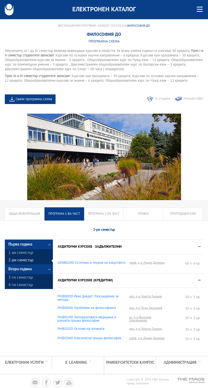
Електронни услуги (24, 362)
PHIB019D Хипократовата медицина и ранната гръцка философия (86, 319)
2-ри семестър (20, 260)
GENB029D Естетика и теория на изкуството (91, 263)
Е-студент (163, 99)
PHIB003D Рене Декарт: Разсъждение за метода (88, 298)
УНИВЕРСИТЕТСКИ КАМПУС (130, 362)
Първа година (20, 244)
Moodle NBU (193, 99)
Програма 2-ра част (104, 214)
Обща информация (24, 214)
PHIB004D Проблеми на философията (86, 308)
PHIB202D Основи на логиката (80, 329)
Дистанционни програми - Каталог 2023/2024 (91, 26)
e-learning (76, 362)
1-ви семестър (20, 253)
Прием (143, 214)
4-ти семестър (20, 285)
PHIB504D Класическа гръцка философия (89, 338)
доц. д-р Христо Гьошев (145, 296)
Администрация (180, 362)
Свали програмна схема (34, 99)
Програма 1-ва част (64, 214)
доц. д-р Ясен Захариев (145, 308)
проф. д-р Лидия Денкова (147, 263)
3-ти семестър (20, 277)
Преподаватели (183, 214)
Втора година (20, 269)
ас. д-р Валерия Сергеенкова (140, 319)
